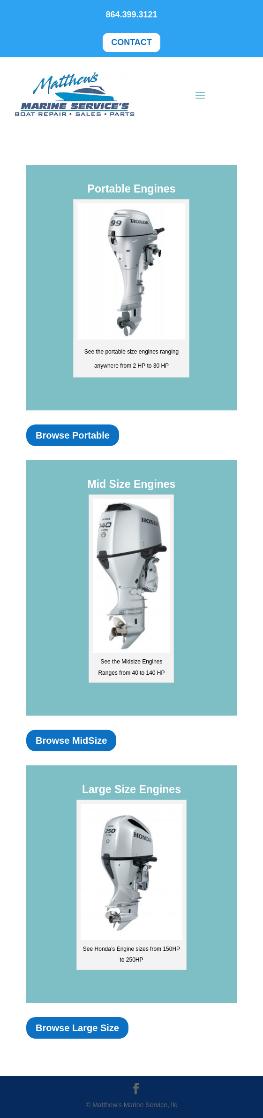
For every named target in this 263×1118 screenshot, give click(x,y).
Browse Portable (73, 435)
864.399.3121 (131, 14)
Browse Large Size (77, 1028)
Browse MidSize (71, 740)
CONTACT (131, 42)
